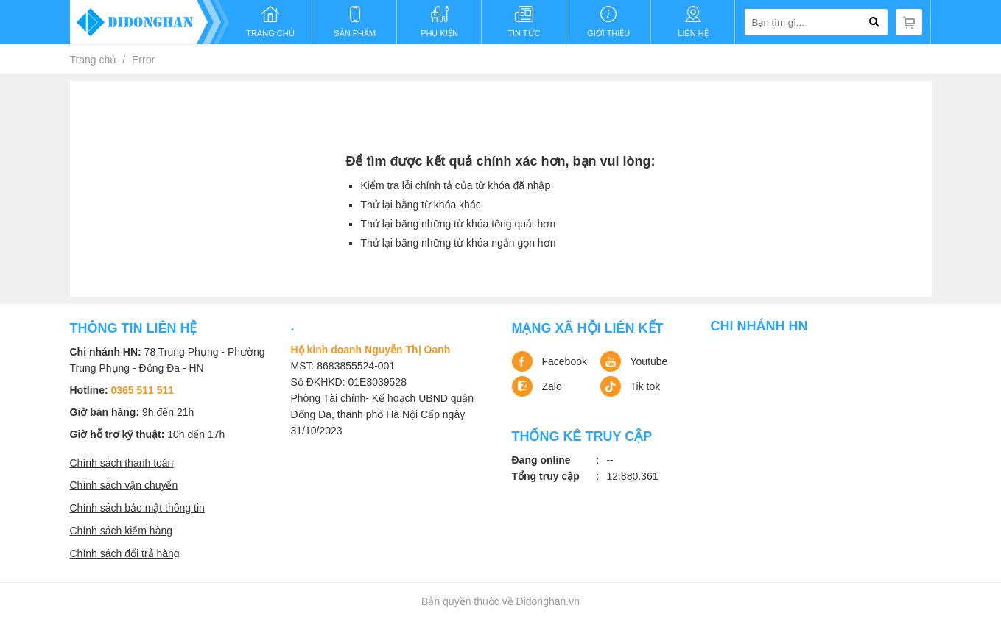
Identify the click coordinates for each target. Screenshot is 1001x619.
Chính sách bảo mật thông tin (137, 508)
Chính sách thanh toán (122, 463)
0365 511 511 (143, 390)
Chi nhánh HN (759, 326)
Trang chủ (93, 60)
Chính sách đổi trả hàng (125, 553)
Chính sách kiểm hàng (121, 531)
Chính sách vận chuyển (124, 485)
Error (143, 60)
